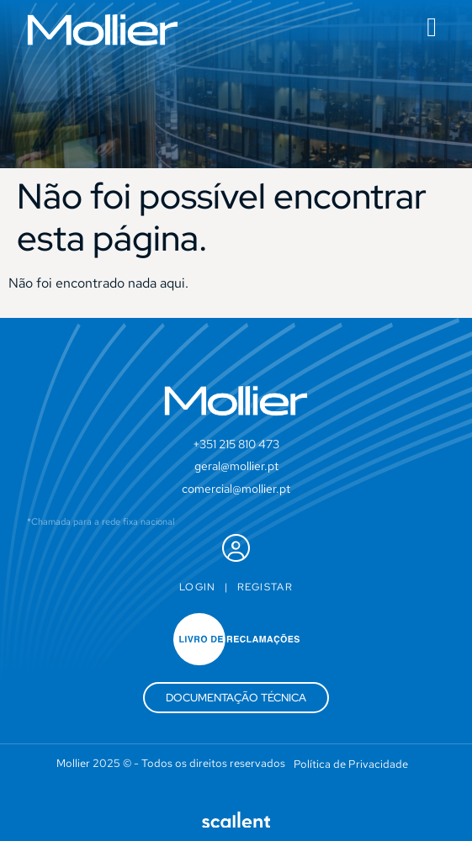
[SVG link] (102, 29)
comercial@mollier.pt (236, 488)
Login (197, 587)
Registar (265, 587)
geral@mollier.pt (236, 465)
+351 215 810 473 (236, 444)
